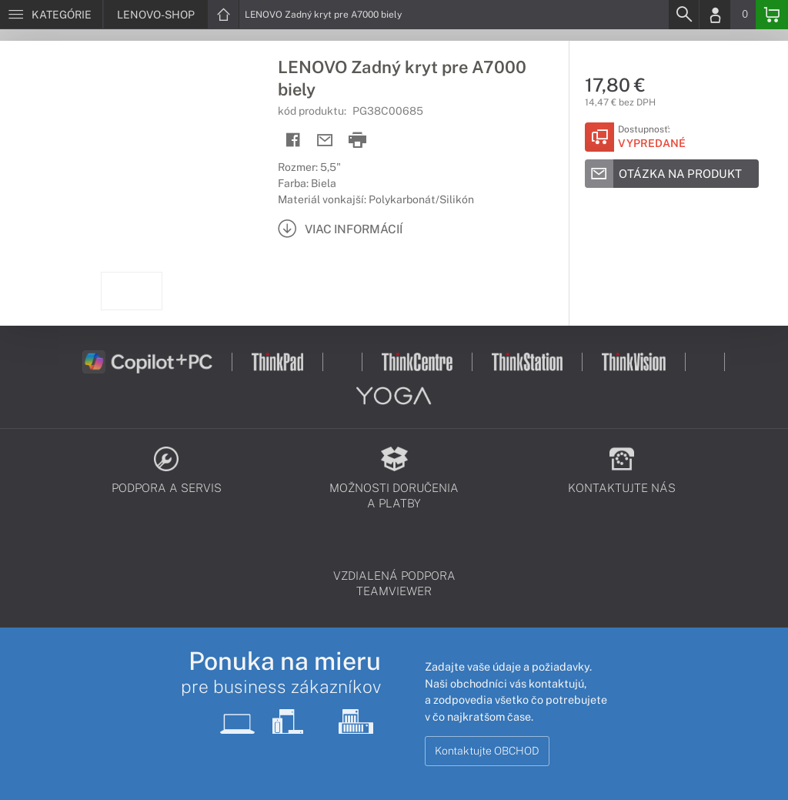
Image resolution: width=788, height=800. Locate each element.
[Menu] (51, 14)
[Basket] (772, 14)
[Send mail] (325, 141)
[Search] (683, 14)
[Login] (715, 14)
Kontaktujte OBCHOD (487, 751)
